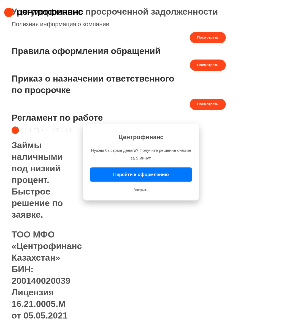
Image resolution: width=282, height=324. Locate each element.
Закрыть (141, 190)
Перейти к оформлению (141, 174)
